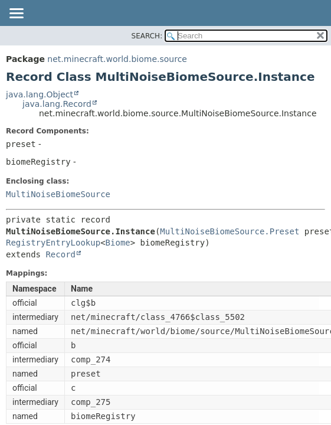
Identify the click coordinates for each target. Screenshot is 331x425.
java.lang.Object (39, 94)
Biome (118, 242)
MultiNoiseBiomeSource (58, 194)
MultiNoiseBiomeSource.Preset (229, 231)
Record (60, 254)
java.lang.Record (56, 104)
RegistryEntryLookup (53, 242)
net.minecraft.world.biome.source (117, 59)
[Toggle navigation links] (16, 14)
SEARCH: (147, 36)
